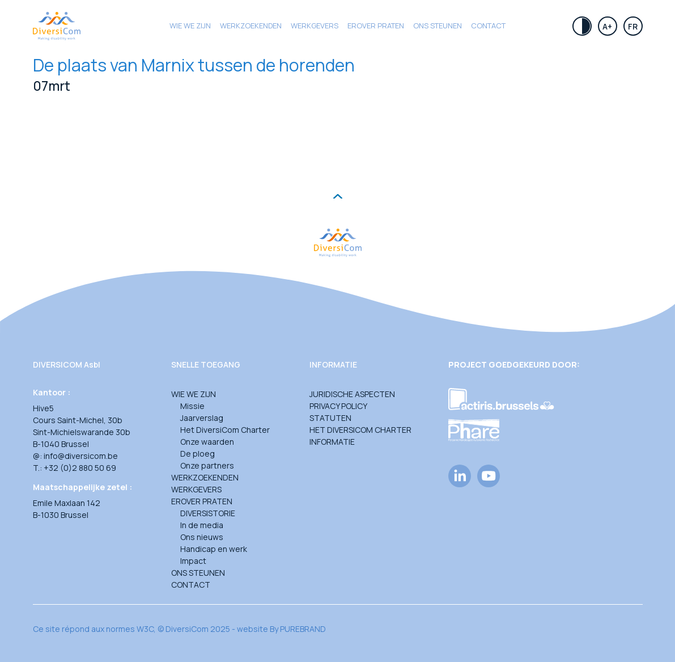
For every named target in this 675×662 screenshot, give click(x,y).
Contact (488, 25)
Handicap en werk (213, 548)
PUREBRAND (303, 628)
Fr (633, 26)
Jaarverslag (201, 417)
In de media (201, 525)
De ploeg (197, 453)
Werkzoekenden (251, 25)
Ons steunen (437, 25)
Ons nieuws (201, 537)
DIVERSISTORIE (207, 513)
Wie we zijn (190, 25)
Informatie (332, 441)
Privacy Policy (338, 405)
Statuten (330, 417)
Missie (192, 405)
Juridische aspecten (352, 394)
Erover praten (375, 25)
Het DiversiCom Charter (225, 429)
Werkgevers (314, 25)
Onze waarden (207, 441)
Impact (193, 560)
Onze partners (207, 465)
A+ (607, 26)
